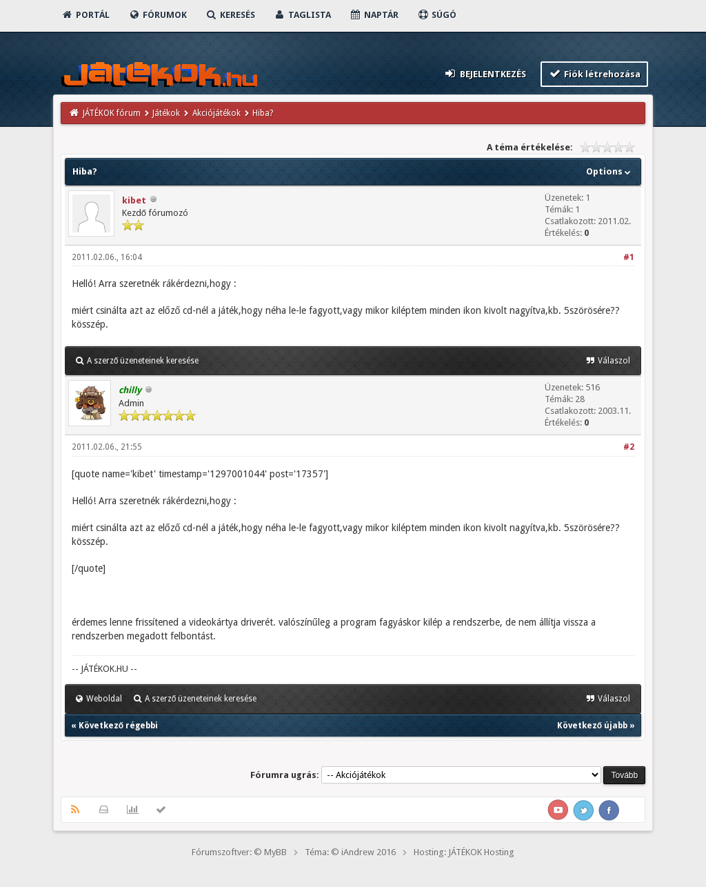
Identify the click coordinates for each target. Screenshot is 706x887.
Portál (85, 15)
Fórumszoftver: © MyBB (239, 852)
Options (610, 171)
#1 (628, 257)
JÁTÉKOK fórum (112, 113)
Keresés (230, 15)
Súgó (436, 15)
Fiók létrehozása (594, 73)
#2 (628, 447)
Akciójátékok (216, 113)
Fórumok (157, 15)
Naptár (374, 15)
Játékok (166, 113)
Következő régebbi (118, 725)
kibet (134, 200)
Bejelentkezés (484, 73)
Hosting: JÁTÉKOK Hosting (464, 852)
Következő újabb (592, 725)
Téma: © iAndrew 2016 (350, 852)
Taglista (302, 15)
